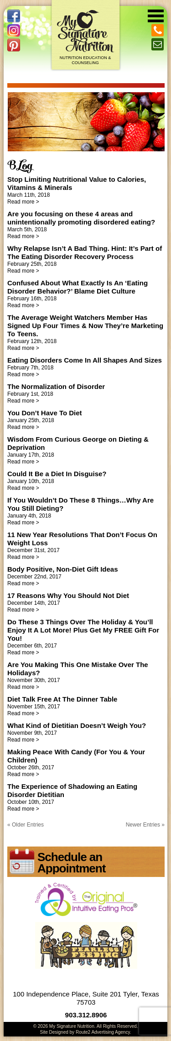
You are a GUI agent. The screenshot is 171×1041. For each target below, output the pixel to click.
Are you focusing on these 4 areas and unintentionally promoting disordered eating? (81, 218)
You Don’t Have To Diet (44, 413)
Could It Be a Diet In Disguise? (57, 474)
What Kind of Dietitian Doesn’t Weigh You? (76, 725)
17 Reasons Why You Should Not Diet (68, 595)
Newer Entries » (145, 825)
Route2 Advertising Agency (103, 1032)
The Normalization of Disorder (56, 386)
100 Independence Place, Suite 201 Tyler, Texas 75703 (86, 998)
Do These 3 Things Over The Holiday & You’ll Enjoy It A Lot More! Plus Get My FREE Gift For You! (83, 630)
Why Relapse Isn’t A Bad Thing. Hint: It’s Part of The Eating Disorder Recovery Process (84, 252)
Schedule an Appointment (71, 862)
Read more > (23, 202)
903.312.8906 (86, 1015)
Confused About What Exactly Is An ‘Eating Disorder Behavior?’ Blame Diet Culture (77, 287)
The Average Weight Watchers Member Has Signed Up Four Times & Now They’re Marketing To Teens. (85, 326)
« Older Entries (25, 825)
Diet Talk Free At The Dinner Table (62, 699)
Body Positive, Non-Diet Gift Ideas (62, 569)
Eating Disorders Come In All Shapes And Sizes (84, 360)
